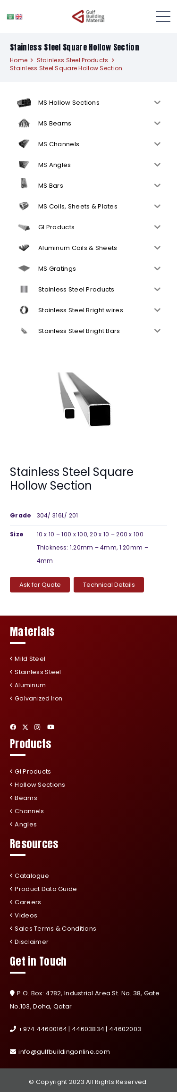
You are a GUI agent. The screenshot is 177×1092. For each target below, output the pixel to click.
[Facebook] (13, 727)
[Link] (88, 16)
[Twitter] (25, 727)
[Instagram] (37, 727)
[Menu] (163, 16)
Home (18, 60)
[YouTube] (50, 727)
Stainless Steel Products (73, 60)
